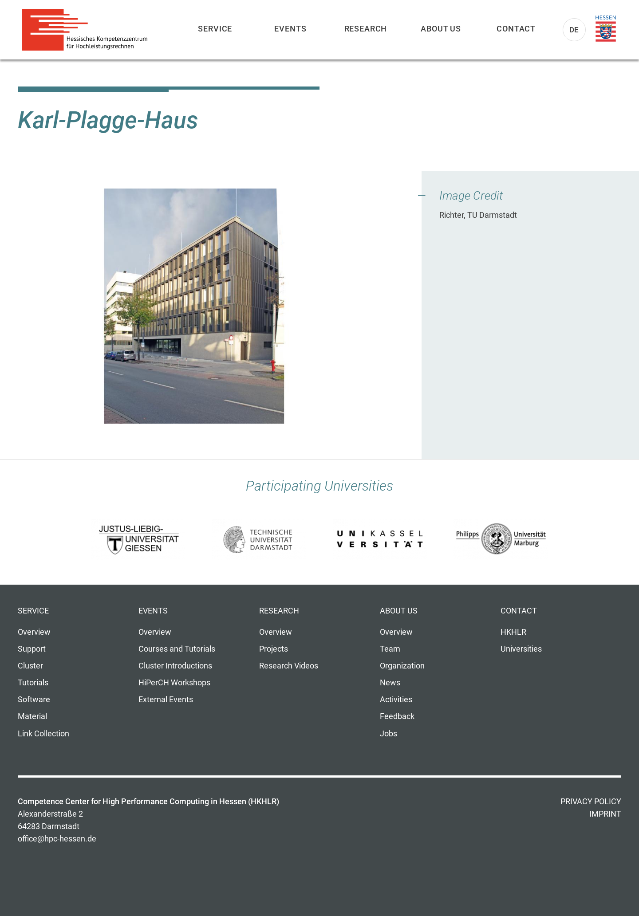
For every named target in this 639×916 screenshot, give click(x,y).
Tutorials (33, 682)
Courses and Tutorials (176, 649)
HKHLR (513, 632)
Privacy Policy (590, 801)
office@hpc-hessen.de (57, 838)
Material (32, 716)
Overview (34, 632)
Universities (521, 649)
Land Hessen (606, 28)
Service (215, 28)
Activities (396, 699)
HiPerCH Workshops (174, 682)
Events (290, 28)
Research (365, 28)
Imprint (605, 814)
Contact (516, 28)
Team (390, 649)
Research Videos (288, 665)
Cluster (30, 665)
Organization (402, 665)
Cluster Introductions (175, 665)
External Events (165, 699)
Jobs (388, 733)
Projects (273, 649)
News (390, 682)
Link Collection (43, 733)
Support (32, 649)
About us (441, 28)
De (574, 29)
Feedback (397, 716)
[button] (194, 306)
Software (34, 699)
